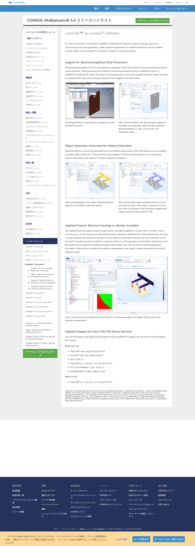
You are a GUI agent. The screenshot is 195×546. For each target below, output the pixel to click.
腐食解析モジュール (34, 211)
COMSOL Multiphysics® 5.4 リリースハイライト (69, 20)
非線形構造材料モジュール (37, 122)
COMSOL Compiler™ (34, 43)
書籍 (43, 509)
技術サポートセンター (138, 490)
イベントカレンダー (108, 499)
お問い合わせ (163, 504)
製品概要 (16, 490)
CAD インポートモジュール (37, 251)
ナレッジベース (135, 499)
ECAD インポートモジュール (38, 260)
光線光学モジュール (34, 96)
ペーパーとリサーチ (50, 504)
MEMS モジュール (33, 154)
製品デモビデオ (48, 495)
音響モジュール (32, 146)
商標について (84, 529)
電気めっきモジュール (35, 207)
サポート (147, 3)
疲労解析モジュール (34, 130)
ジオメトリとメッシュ (35, 61)
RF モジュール (32, 87)
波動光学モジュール (34, 91)
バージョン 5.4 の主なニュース (40, 32)
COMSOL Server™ (33, 52)
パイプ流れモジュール (35, 176)
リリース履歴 (18, 511)
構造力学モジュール (34, 118)
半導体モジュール (33, 104)
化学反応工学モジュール (36, 198)
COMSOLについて (166, 490)
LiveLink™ (35, 246)
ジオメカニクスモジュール (37, 126)
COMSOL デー (106, 495)
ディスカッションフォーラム (83, 502)
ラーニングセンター (177, 8)
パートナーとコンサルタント (141, 504)
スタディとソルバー (34, 65)
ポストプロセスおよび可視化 (38, 69)
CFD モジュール (32, 168)
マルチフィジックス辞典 (81, 516)
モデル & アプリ (48, 490)
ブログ (157, 8)
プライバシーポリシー (70, 529)
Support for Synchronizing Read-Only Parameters (42, 269)
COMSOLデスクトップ (35, 56)
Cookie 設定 (121, 539)
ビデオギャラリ (124, 8)
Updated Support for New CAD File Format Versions (41, 287)
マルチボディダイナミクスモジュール (40, 136)
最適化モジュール (33, 233)
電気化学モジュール (34, 216)
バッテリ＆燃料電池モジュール (39, 203)
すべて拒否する (141, 539)
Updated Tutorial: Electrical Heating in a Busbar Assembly (43, 281)
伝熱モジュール (32, 181)
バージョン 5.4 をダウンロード (152, 20)
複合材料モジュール (34, 150)
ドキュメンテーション (138, 509)
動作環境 (16, 507)
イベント (142, 8)
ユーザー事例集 (48, 499)
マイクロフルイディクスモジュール (40, 185)
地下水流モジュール (34, 172)
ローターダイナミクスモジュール (39, 141)
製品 (96, 8)
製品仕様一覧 (18, 495)
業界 (107, 8)
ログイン (179, 3)
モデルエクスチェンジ (80, 507)
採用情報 (162, 495)
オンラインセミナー (108, 490)
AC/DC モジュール (33, 83)
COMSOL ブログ (78, 511)
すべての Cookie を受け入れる (168, 539)
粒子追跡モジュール (34, 229)
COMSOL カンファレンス (111, 504)
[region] (97, 538)
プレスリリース (164, 499)
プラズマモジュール (34, 100)
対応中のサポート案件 (138, 495)
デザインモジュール (34, 255)
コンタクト (158, 3)
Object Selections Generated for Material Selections (42, 275)
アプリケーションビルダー (37, 48)
